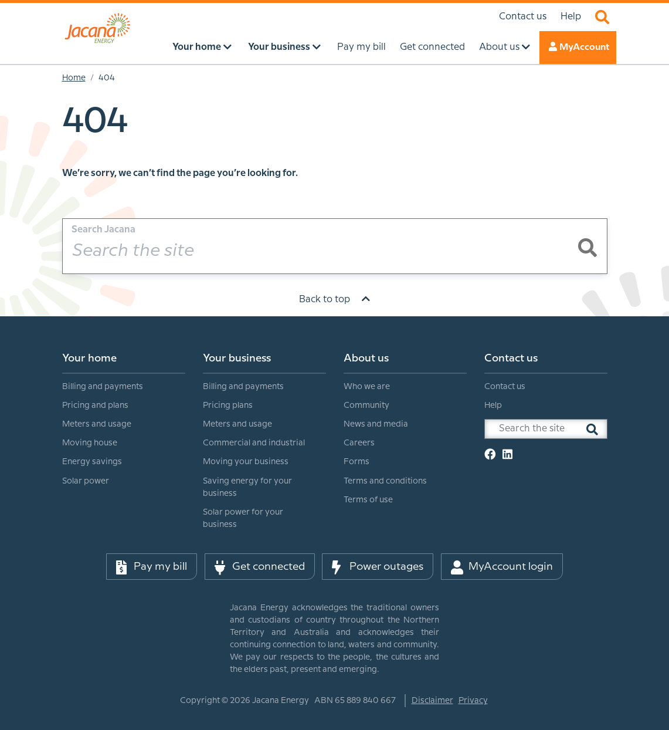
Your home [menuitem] (201, 47)
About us (366, 358)
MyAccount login (502, 567)
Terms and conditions (385, 481)
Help (571, 16)
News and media (376, 424)
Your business (237, 358)
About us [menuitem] (504, 47)
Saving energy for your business (247, 487)
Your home (89, 358)
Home (74, 78)
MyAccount (577, 47)
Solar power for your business (243, 518)
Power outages (377, 567)
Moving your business (245, 462)
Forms (356, 462)
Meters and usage (96, 424)
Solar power (85, 481)
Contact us (522, 16)
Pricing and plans (95, 405)
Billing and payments (102, 387)
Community (366, 405)
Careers (359, 443)
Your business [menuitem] (283, 47)
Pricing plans (228, 405)
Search (602, 17)
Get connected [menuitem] (430, 47)
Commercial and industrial (254, 443)
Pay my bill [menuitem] (359, 47)
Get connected (260, 567)
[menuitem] (123, 418)
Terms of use (368, 500)
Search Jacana (103, 229)
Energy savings (92, 462)
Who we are (367, 387)
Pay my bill (151, 567)
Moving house (89, 443)
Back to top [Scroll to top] (334, 299)
